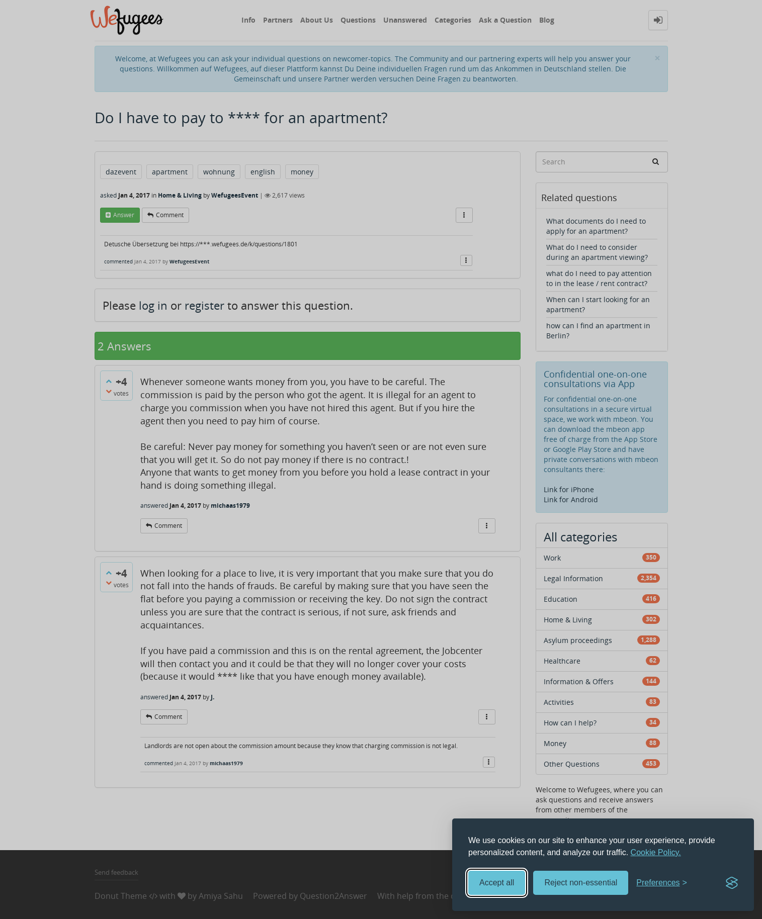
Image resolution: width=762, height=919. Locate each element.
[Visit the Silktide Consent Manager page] (732, 883)
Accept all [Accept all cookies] (496, 882)
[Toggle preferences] (661, 883)
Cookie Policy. (656, 852)
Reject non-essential (580, 882)
